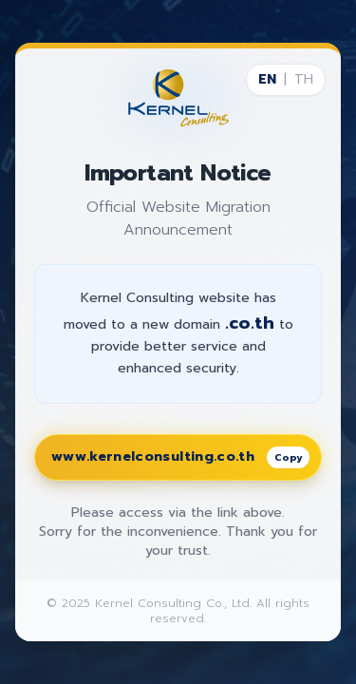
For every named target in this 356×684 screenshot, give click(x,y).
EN (267, 79)
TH (303, 79)
